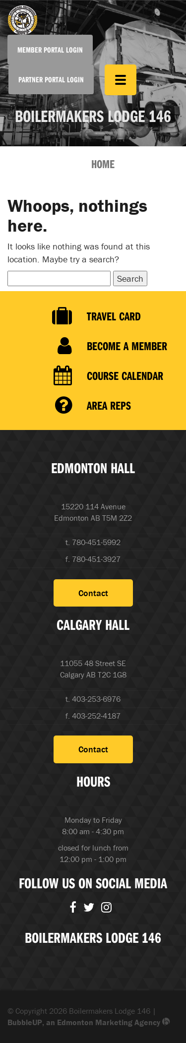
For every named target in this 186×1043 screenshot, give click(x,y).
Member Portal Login (50, 50)
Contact (93, 593)
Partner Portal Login (51, 79)
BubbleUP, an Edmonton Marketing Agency (88, 1022)
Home (103, 163)
